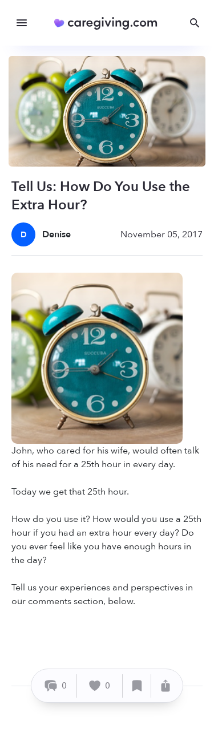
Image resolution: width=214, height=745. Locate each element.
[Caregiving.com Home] (109, 23)
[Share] (165, 686)
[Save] (137, 686)
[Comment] (55, 686)
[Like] (100, 686)
